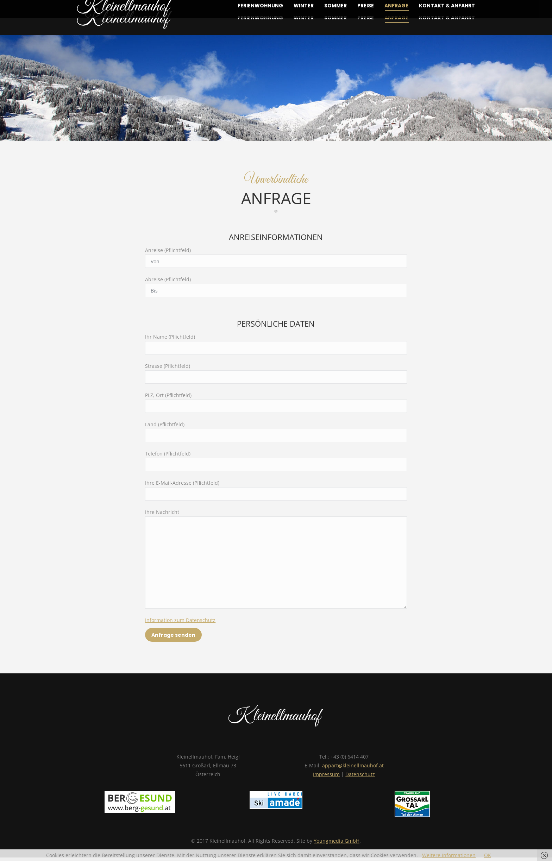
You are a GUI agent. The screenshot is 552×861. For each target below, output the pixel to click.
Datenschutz (360, 774)
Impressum (326, 774)
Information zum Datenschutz (180, 620)
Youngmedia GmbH (336, 840)
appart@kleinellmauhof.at (353, 765)
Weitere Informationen (449, 855)
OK (487, 855)
